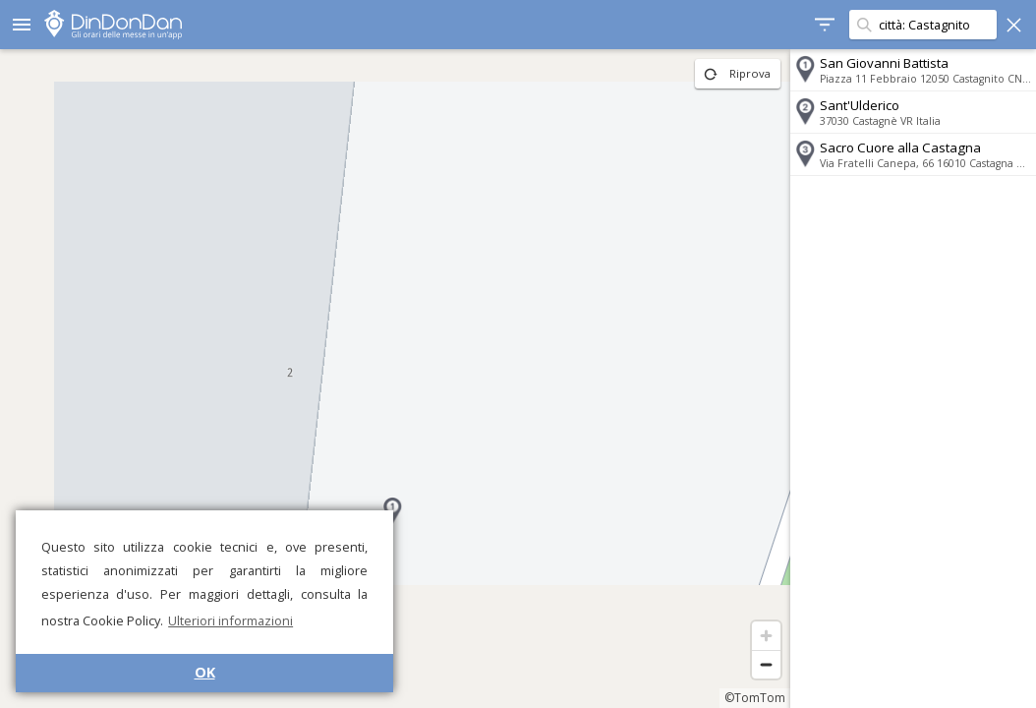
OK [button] (205, 672)
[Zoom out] (766, 664)
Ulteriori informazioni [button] (230, 620)
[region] (395, 378)
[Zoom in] (766, 635)
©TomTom (754, 697)
